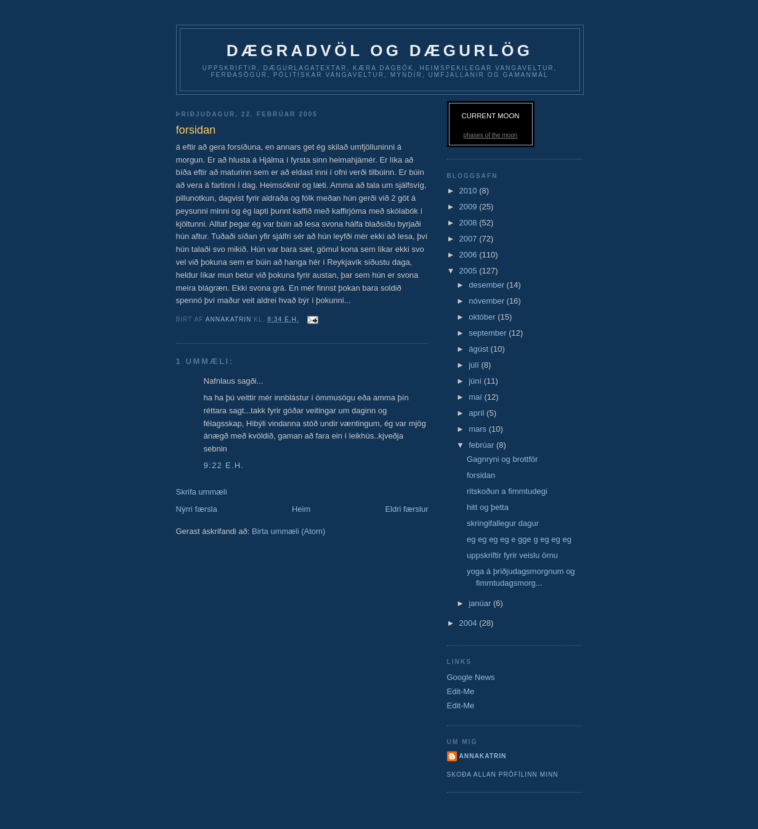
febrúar (482, 445)
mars (479, 429)
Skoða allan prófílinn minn (502, 774)
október (483, 316)
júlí (475, 365)
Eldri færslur (406, 509)
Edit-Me (461, 691)
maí (476, 397)
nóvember (487, 300)
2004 (469, 623)
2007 (469, 238)
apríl (477, 413)
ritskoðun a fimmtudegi (507, 491)
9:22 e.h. (224, 465)
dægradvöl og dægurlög (380, 50)
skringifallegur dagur (503, 523)
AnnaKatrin (483, 756)
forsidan (481, 475)
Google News (471, 677)
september (489, 333)
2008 (469, 222)
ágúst (479, 349)
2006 (469, 254)
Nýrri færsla (196, 509)
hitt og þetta (488, 507)
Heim (301, 509)
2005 (469, 270)
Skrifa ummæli (201, 491)
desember (487, 284)
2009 (469, 206)
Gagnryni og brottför (502, 459)
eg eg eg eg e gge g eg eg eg (519, 539)
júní (476, 381)
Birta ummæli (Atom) (288, 531)
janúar (481, 603)
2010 (469, 190)
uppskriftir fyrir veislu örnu (512, 555)
